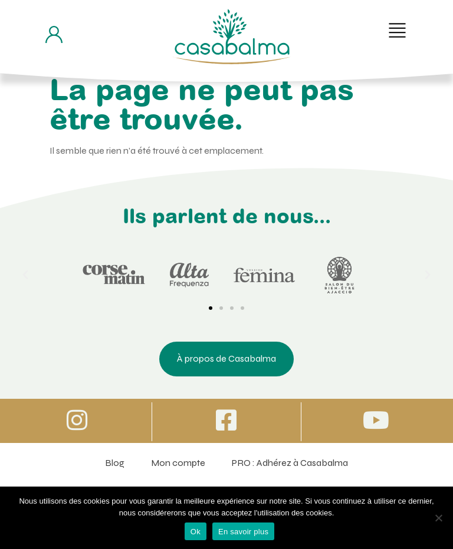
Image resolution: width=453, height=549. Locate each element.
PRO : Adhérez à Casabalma (290, 462)
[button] (397, 30)
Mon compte (178, 462)
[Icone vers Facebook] (226, 420)
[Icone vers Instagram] (77, 420)
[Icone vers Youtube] (376, 420)
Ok (196, 531)
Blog (114, 462)
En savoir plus (243, 531)
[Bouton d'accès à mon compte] (54, 34)
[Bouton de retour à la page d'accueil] (232, 36)
